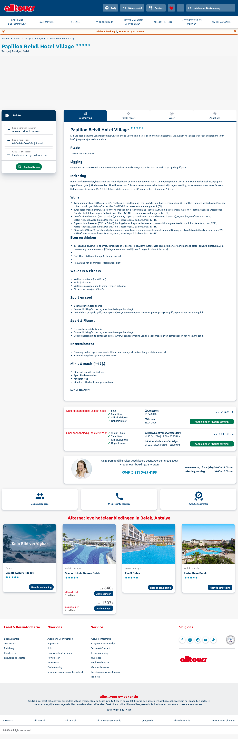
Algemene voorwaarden (60, 638)
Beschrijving (85, 115)
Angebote (215, 115)
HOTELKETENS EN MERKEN (192, 22)
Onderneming (54, 667)
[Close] (235, 31)
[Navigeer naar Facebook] (182, 640)
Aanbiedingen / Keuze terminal (212, 421)
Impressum (53, 643)
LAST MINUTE (46, 22)
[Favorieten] (171, 8)
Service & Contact (100, 648)
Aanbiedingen (103, 593)
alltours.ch (70, 720)
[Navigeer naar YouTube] (206, 640)
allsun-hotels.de (181, 720)
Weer (172, 115)
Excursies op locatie (14, 657)
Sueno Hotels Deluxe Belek (82, 573)
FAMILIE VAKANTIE (221, 22)
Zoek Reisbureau (100, 662)
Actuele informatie (101, 638)
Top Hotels (10, 643)
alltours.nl (39, 720)
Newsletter (53, 657)
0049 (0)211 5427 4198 (139, 472)
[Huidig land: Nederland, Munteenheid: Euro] (180, 8)
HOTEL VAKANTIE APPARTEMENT (133, 22)
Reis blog (9, 648)
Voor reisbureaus (100, 667)
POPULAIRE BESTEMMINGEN (17, 22)
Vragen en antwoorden (103, 643)
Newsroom (53, 662)
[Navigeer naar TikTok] (213, 640)
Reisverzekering (99, 652)
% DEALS (75, 22)
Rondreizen (10, 652)
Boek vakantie (11, 638)
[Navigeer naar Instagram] (190, 640)
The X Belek (132, 573)
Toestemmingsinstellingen (105, 671)
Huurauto (96, 657)
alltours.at (8, 720)
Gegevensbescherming (59, 652)
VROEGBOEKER (104, 22)
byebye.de (147, 720)
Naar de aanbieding (41, 587)
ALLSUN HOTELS (163, 22)
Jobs (49, 648)
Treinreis (95, 676)
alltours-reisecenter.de (109, 720)
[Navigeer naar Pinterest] (198, 640)
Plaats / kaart (128, 115)
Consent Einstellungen (223, 720)
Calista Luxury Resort (20, 572)
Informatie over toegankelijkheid (65, 671)
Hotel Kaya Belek (195, 573)
